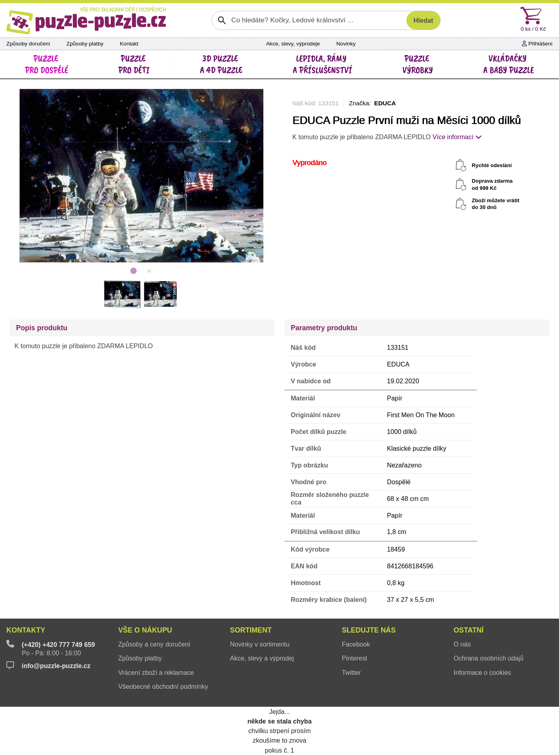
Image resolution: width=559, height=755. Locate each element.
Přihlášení (537, 44)
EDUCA (385, 103)
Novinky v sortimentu (260, 644)
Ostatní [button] (469, 630)
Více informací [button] (457, 136)
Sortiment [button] (251, 630)
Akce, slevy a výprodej (262, 658)
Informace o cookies (482, 672)
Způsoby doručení (28, 44)
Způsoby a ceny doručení (154, 644)
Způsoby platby (85, 44)
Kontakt (129, 44)
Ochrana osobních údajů (489, 658)
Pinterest (354, 658)
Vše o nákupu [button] (145, 630)
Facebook (356, 644)
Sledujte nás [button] (369, 630)
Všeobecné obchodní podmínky (163, 686)
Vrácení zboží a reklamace (156, 672)
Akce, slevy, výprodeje (293, 44)
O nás (462, 644)
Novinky (346, 44)
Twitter (351, 672)
